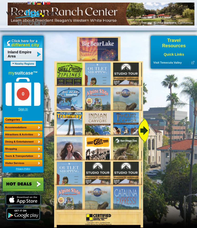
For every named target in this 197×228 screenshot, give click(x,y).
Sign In (23, 109)
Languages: (19, 2)
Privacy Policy (23, 168)
